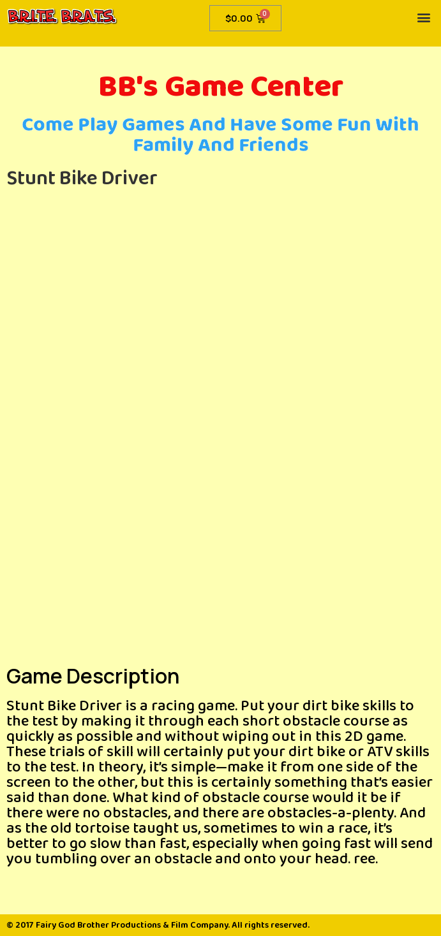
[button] (424, 16)
